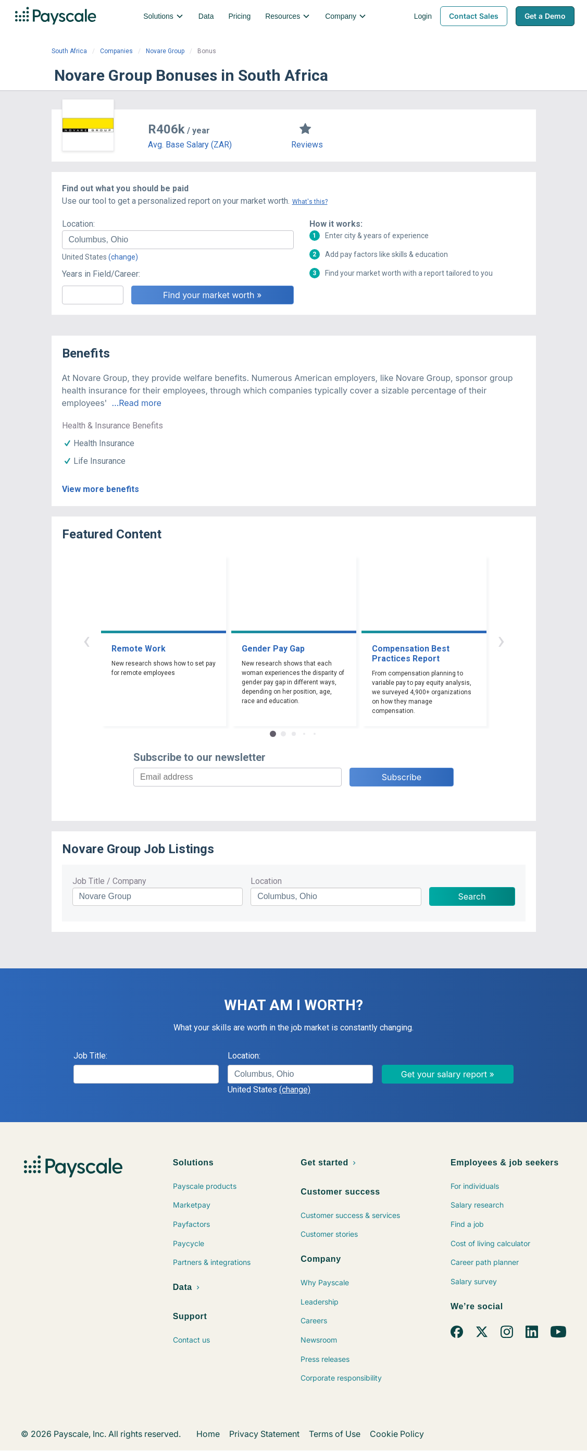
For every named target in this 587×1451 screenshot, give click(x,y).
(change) (123, 257)
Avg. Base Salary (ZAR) (190, 145)
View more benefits (100, 489)
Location (266, 881)
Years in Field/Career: (101, 274)
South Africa (69, 51)
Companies (116, 51)
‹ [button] (86, 640)
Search (472, 896)
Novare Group (165, 51)
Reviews (307, 145)
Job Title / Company (109, 881)
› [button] (501, 640)
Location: (78, 224)
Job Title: (90, 1056)
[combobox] (178, 239)
